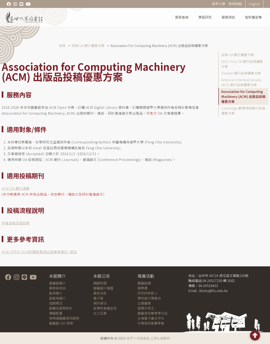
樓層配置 (55, 313)
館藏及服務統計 (60, 308)
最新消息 (100, 293)
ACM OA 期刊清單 (16, 188)
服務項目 (228, 17)
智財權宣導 (253, 17)
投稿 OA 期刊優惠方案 (88, 45)
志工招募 (100, 313)
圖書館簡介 (57, 283)
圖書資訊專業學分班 (153, 313)
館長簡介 (55, 293)
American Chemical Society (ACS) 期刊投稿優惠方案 (241, 82)
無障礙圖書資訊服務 (64, 318)
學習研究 (205, 17)
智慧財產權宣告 (105, 308)
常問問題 (235, 3)
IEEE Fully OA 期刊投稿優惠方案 (242, 64)
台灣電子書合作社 (151, 318)
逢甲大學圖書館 (138, 338)
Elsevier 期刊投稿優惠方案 (241, 73)
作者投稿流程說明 (16, 222)
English (254, 3)
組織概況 (55, 303)
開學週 (143, 288)
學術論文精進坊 (149, 298)
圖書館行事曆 (103, 288)
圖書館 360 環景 (61, 323)
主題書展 (144, 303)
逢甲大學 (218, 3)
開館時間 (100, 283)
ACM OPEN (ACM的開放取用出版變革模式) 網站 (39, 251)
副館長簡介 (57, 298)
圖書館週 (144, 283)
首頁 (62, 45)
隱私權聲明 (161, 338)
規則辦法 (100, 303)
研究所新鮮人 (148, 293)
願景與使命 (57, 288)
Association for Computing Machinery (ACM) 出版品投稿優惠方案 (243, 96)
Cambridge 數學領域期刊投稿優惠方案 (243, 111)
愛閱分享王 (146, 308)
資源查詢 (181, 17)
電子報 (98, 298)
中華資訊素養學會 (151, 323)
